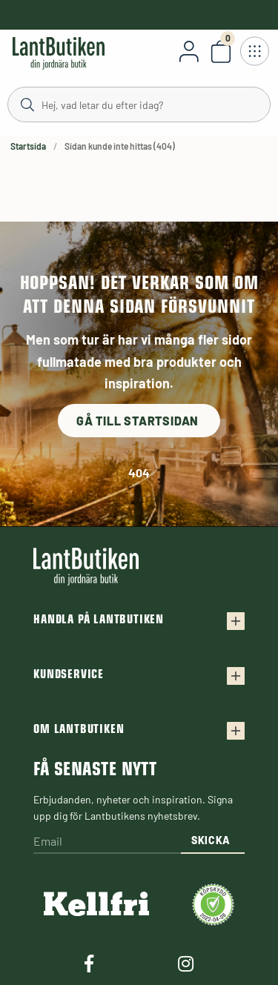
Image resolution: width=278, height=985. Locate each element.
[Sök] (139, 104)
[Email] (107, 842)
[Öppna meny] (254, 51)
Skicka (211, 840)
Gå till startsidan (139, 421)
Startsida (28, 146)
